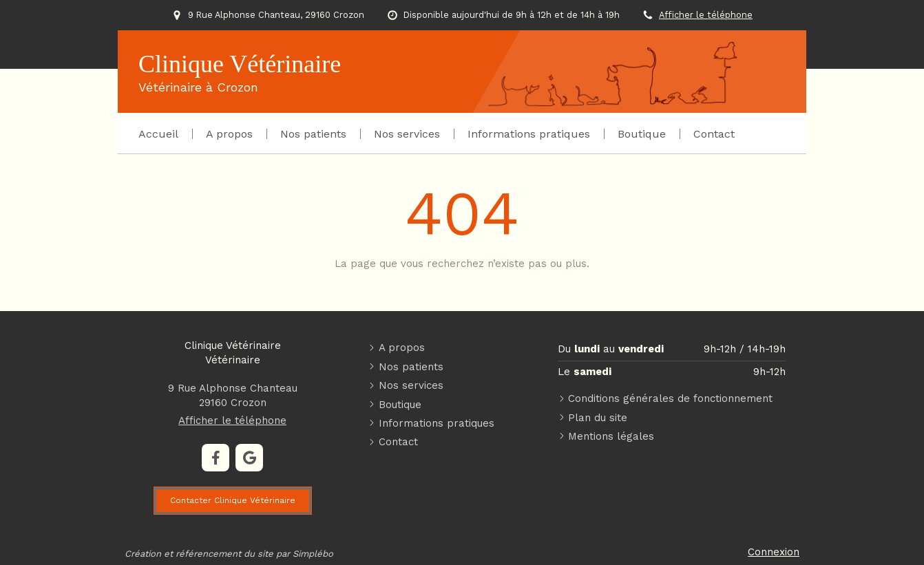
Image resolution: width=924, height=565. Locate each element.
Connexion (773, 552)
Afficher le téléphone (706, 15)
